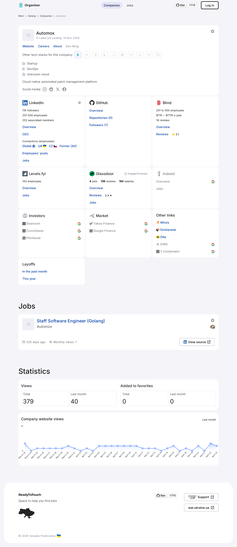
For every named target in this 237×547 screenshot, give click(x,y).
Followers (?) (98, 125)
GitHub (102, 103)
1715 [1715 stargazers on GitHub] (192, 5)
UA (40, 146)
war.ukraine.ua (201, 508)
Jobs (129, 5)
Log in (209, 5)
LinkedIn (36, 103)
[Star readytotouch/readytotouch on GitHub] (181, 5)
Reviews (162, 134)
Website (28, 46)
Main (21, 15)
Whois (164, 222)
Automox (44, 326)
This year (29, 278)
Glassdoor (105, 174)
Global (26, 146)
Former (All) (68, 146)
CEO (25, 134)
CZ (51, 146)
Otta (163, 237)
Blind (167, 103)
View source (197, 342)
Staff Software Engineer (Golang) (71, 320)
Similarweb (168, 229)
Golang (32, 15)
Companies (112, 5)
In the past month (34, 271)
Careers (43, 46)
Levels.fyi (37, 174)
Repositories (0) (101, 118)
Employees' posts (35, 153)
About (57, 46)
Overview (29, 127)
